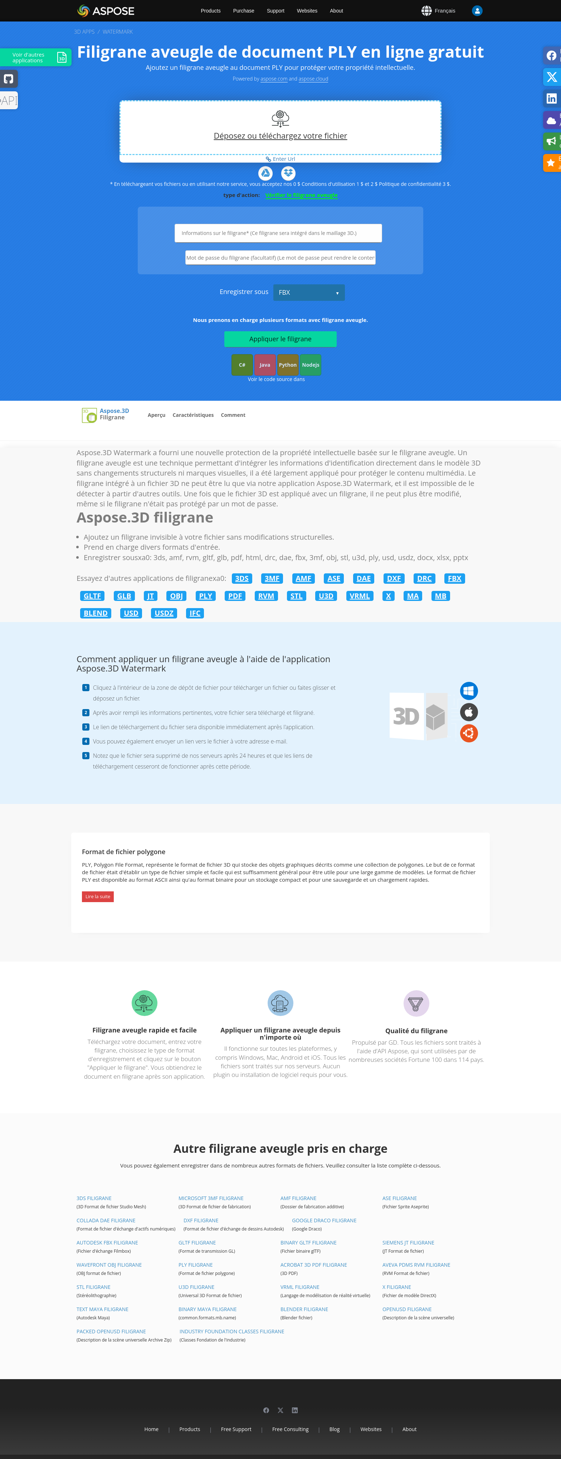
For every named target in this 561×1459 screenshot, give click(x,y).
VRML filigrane (299, 1287)
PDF (235, 596)
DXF (394, 578)
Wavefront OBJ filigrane (109, 1264)
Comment (233, 414)
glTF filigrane (197, 1242)
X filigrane (396, 1287)
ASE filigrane (399, 1198)
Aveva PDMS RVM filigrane (416, 1264)
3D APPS (84, 31)
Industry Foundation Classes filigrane (232, 1331)
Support (275, 11)
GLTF (92, 596)
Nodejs (310, 364)
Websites (307, 11)
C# (242, 364)
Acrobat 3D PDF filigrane (313, 1264)
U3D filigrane (196, 1287)
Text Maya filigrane (102, 1309)
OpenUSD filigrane (407, 1309)
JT (150, 596)
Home (152, 1429)
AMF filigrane (298, 1198)
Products (211, 11)
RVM (266, 596)
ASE (333, 578)
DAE (364, 578)
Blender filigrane (304, 1309)
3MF (272, 578)
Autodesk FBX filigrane (107, 1242)
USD (131, 613)
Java (265, 364)
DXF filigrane (201, 1220)
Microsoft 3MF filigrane (211, 1198)
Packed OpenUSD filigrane (111, 1331)
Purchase (243, 11)
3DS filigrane (94, 1198)
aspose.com (273, 78)
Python (288, 364)
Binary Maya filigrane (208, 1309)
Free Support (236, 1429)
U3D (326, 596)
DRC (424, 578)
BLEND (96, 613)
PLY (205, 596)
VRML (360, 596)
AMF (304, 578)
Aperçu (157, 414)
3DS (242, 578)
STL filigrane (94, 1287)
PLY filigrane (196, 1264)
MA (413, 596)
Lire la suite (98, 896)
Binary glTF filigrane (308, 1242)
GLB (124, 596)
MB (441, 596)
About (336, 11)
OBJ (176, 596)
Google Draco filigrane (324, 1220)
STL (297, 596)
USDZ (164, 613)
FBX (284, 292)
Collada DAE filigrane (106, 1220)
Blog (335, 1429)
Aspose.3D (114, 411)
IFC (195, 613)
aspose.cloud (313, 78)
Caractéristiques (193, 414)
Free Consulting (290, 1429)
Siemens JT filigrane (408, 1242)
